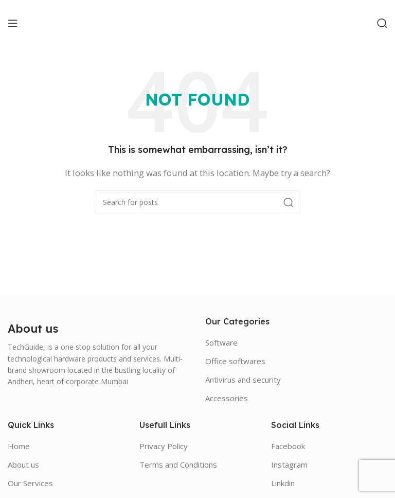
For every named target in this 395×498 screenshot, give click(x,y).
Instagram (289, 464)
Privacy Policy (163, 446)
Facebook (288, 446)
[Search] (382, 23)
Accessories (226, 398)
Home (19, 446)
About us (23, 464)
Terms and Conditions (178, 464)
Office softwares (235, 361)
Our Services (30, 483)
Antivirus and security (243, 379)
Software (221, 342)
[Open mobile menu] (13, 23)
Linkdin (283, 483)
